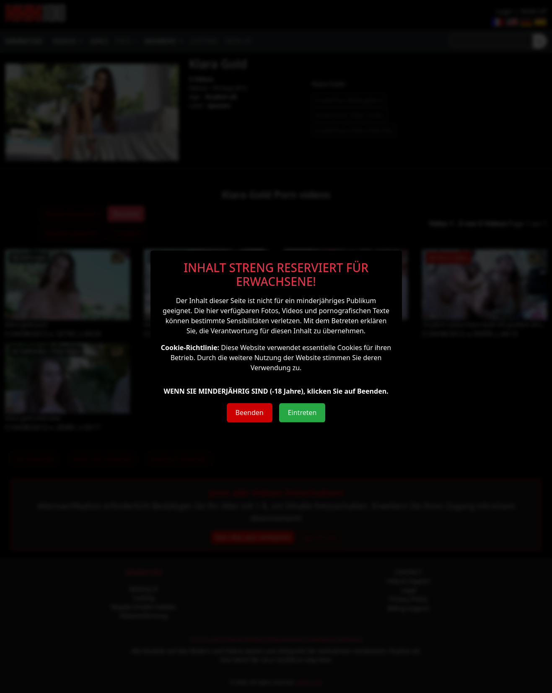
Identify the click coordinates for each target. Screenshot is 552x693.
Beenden (250, 412)
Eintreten (302, 412)
